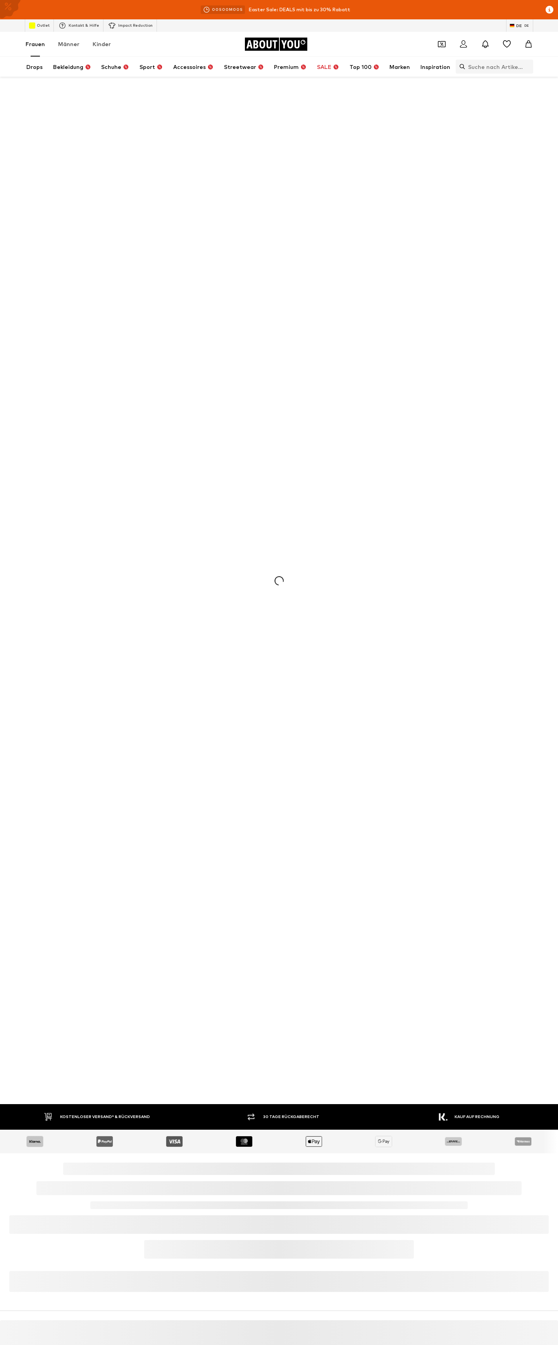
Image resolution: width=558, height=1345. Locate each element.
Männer (68, 44)
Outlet (39, 25)
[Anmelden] (463, 44)
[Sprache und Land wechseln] (519, 25)
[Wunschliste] (507, 44)
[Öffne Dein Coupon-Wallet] (441, 44)
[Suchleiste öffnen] (460, 66)
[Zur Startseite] (276, 44)
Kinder (102, 44)
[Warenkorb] (528, 44)
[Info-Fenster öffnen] (549, 10)
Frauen (35, 44)
